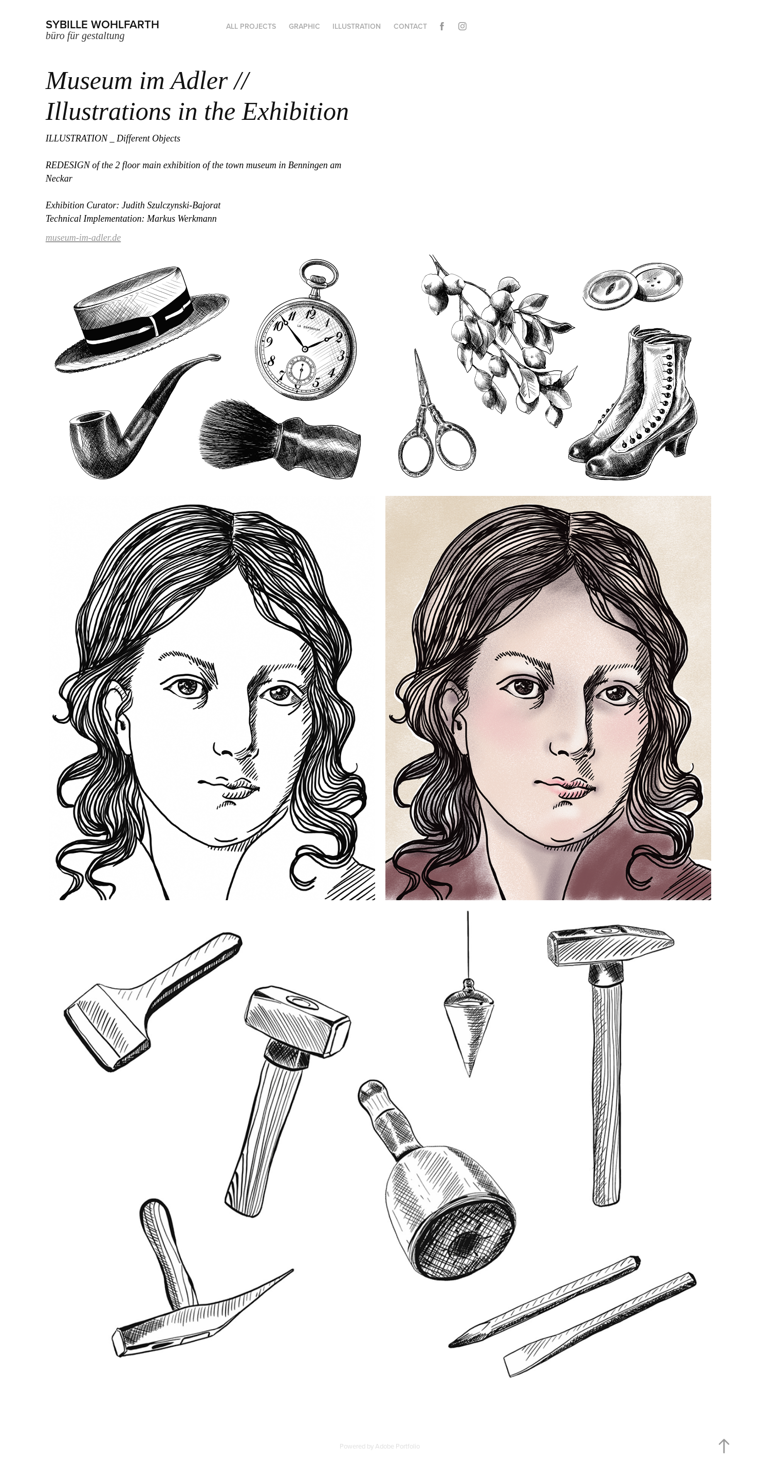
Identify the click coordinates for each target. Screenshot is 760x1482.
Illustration (356, 26)
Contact (410, 26)
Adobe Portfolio (397, 1446)
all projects (251, 26)
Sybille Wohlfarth (102, 24)
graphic (304, 26)
